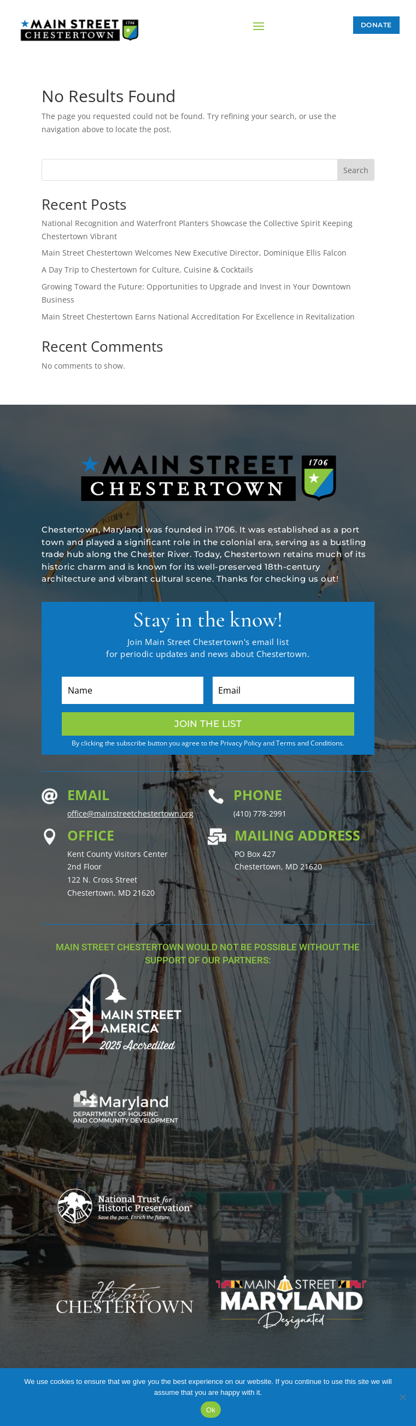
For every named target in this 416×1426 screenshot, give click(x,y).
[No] (402, 1397)
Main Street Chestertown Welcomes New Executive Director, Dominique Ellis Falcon (194, 252)
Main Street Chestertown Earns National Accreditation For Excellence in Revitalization (198, 316)
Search (355, 170)
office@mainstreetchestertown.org (130, 813)
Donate (376, 25)
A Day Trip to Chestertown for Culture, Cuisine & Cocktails (147, 269)
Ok (210, 1410)
